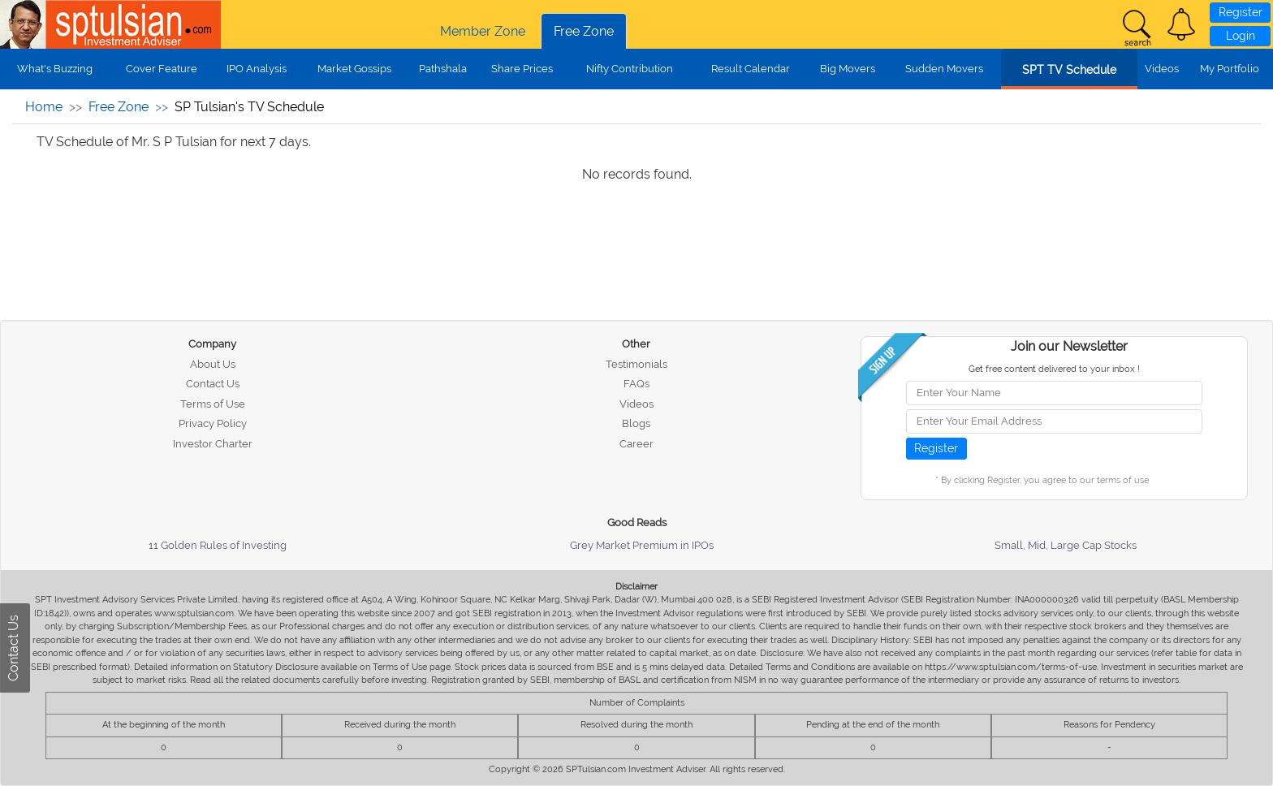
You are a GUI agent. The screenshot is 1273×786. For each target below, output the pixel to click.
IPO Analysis (257, 69)
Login (1240, 35)
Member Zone (482, 31)
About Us (212, 364)
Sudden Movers (944, 69)
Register (1240, 12)
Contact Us (212, 384)
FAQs (636, 384)
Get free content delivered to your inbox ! (1054, 369)
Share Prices (522, 69)
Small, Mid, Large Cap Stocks (1066, 545)
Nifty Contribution (629, 69)
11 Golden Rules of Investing (218, 545)
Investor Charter (212, 444)
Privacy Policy (213, 423)
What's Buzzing (55, 69)
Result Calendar (750, 69)
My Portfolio (1229, 69)
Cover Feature (161, 69)
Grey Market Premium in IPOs (642, 545)
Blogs (636, 423)
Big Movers (847, 69)
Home (44, 106)
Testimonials (636, 364)
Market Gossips (354, 69)
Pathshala (443, 69)
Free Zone (584, 31)
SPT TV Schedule (1069, 69)
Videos (1162, 69)
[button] (1181, 24)
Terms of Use (212, 404)
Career (636, 444)
